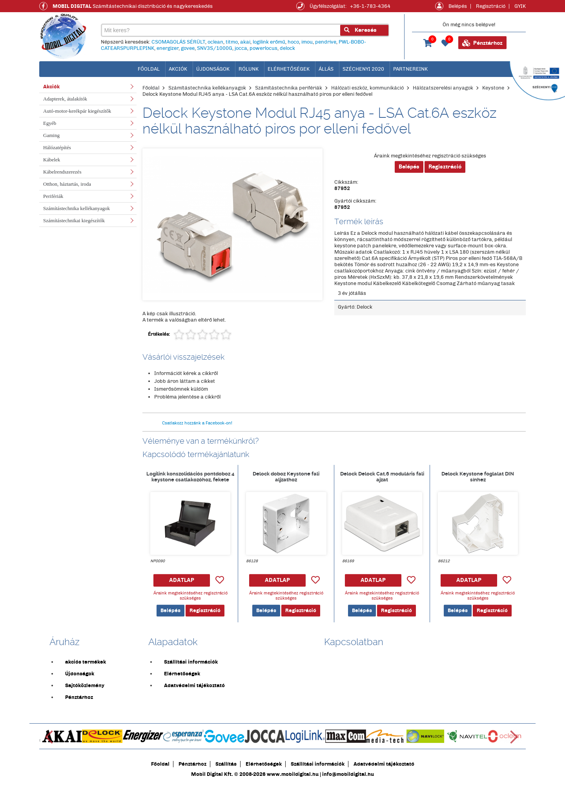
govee (187, 49)
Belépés (457, 6)
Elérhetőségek (289, 69)
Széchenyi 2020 (363, 69)
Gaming (51, 135)
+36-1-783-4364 (370, 6)
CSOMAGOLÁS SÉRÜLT (178, 42)
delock (287, 49)
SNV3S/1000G (214, 49)
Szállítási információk (191, 667)
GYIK (520, 6)
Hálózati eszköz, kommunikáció (367, 88)
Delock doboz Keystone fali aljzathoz (286, 482)
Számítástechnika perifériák (288, 88)
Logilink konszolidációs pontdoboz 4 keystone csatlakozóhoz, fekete (190, 482)
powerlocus (263, 49)
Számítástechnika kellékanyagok (76, 208)
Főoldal (150, 88)
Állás (326, 69)
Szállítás (226, 769)
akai (245, 42)
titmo (231, 42)
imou (306, 42)
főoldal (149, 69)
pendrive (325, 42)
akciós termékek (85, 667)
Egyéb (49, 123)
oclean (215, 42)
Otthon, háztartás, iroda (67, 184)
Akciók (178, 69)
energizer (167, 49)
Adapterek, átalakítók (65, 99)
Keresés (360, 30)
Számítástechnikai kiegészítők (74, 220)
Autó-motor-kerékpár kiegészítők (77, 111)
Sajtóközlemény (84, 690)
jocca (240, 49)
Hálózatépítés (57, 147)
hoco (293, 42)
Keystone (493, 88)
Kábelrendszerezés (62, 172)
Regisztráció (490, 6)
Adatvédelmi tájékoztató (194, 690)
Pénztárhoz (482, 43)
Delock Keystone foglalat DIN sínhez (477, 482)
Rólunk (249, 69)
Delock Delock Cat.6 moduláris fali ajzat (382, 482)
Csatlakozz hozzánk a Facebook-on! (197, 428)
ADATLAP (181, 585)
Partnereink (410, 69)
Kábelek (51, 160)
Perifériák (53, 196)
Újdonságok (213, 69)
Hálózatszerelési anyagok (443, 88)
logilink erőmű (268, 42)
